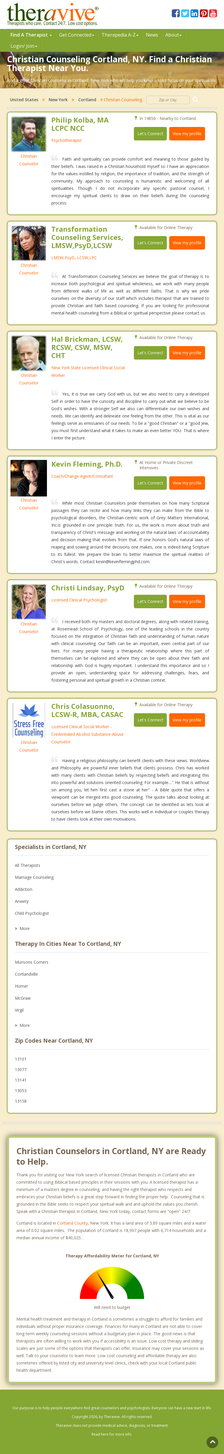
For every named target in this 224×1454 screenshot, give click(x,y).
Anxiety (22, 901)
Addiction (23, 889)
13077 (21, 1069)
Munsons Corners (31, 962)
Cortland (87, 99)
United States (24, 99)
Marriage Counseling (34, 877)
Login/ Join (23, 46)
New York (58, 99)
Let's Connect (150, 133)
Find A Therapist (31, 35)
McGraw (23, 998)
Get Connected (76, 35)
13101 (21, 1059)
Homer (21, 986)
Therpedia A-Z (120, 35)
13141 (21, 1080)
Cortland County (72, 1223)
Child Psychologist (32, 913)
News (152, 35)
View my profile (187, 133)
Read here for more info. (112, 1434)
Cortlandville (26, 974)
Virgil (19, 1010)
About (173, 35)
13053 (21, 1090)
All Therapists (27, 865)
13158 (21, 1101)
